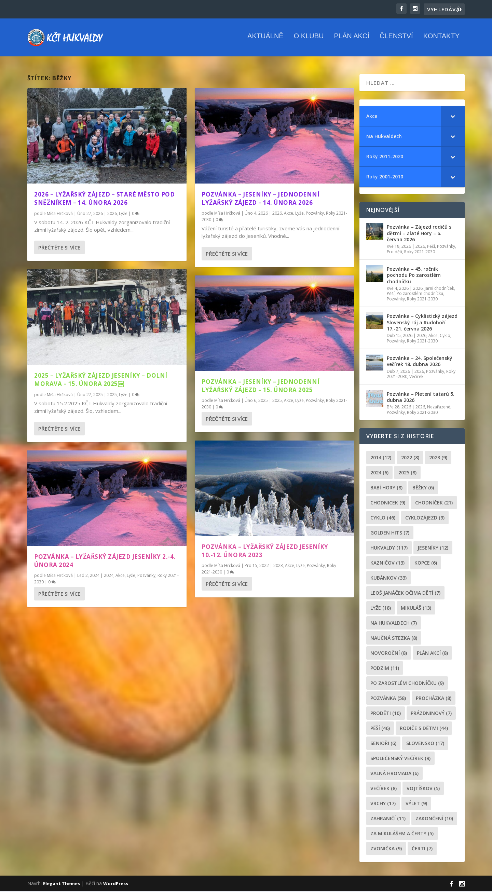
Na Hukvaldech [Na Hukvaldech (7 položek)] (393, 623)
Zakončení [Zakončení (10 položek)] (434, 819)
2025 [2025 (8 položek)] (407, 473)
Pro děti (394, 252)
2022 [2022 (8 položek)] (410, 458)
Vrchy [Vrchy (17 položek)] (383, 804)
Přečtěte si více (59, 247)
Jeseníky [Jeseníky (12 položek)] (433, 548)
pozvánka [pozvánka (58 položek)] (388, 698)
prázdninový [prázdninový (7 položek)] (431, 714)
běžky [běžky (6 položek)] (423, 488)
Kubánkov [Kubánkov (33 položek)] (388, 578)
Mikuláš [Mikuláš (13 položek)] (416, 608)
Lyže (123, 214)
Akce (120, 576)
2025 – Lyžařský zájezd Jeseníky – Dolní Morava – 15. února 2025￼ (100, 380)
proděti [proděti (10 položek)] (385, 714)
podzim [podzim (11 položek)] (384, 668)
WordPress (115, 884)
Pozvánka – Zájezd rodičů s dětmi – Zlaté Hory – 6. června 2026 (419, 233)
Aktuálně (265, 41)
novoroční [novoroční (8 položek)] (388, 653)
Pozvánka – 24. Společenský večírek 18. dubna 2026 (419, 361)
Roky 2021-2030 (419, 252)
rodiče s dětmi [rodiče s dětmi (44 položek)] (424, 729)
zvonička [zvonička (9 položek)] (386, 849)
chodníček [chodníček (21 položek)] (434, 503)
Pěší (431, 246)
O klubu (309, 41)
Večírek (416, 377)
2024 (108, 576)
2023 (278, 566)
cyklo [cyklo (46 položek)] (382, 518)
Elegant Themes (61, 884)
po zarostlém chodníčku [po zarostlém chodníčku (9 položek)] (407, 683)
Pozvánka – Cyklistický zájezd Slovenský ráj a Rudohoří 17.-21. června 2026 (422, 322)
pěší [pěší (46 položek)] (380, 729)
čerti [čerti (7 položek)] (422, 849)
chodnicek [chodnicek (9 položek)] (387, 503)
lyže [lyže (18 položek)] (380, 608)
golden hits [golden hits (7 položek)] (389, 533)
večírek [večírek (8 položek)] (383, 789)
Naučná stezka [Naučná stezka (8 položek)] (393, 638)
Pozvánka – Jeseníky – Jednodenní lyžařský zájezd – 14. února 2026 (260, 199)
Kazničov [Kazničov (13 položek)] (387, 563)
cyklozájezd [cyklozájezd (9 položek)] (425, 518)
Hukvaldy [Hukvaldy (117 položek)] (389, 548)
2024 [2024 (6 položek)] (379, 473)
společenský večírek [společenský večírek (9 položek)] (400, 759)
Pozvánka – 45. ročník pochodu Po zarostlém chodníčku (414, 275)
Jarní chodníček (439, 289)
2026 (112, 214)
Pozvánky (146, 576)
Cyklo (445, 336)
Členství (396, 41)
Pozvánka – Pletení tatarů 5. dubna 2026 (420, 397)
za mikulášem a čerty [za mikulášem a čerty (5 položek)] (402, 834)
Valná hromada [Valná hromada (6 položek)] (394, 774)
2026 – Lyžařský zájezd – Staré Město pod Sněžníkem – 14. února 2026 (104, 199)
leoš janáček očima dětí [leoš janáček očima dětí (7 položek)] (405, 593)
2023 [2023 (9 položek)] (438, 458)
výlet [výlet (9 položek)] (416, 804)
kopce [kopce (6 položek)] (425, 563)
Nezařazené (438, 407)
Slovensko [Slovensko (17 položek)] (425, 744)
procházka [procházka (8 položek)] (433, 698)
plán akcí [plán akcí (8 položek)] (432, 653)
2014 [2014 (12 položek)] (380, 458)
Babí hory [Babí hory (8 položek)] (386, 488)
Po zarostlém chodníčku (420, 294)
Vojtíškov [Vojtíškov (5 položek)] (423, 789)
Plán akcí (351, 41)
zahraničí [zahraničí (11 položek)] (388, 819)
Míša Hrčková (60, 214)
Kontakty (441, 41)
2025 (112, 395)
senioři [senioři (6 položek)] (383, 744)
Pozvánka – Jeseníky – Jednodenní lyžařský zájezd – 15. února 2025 (260, 386)
